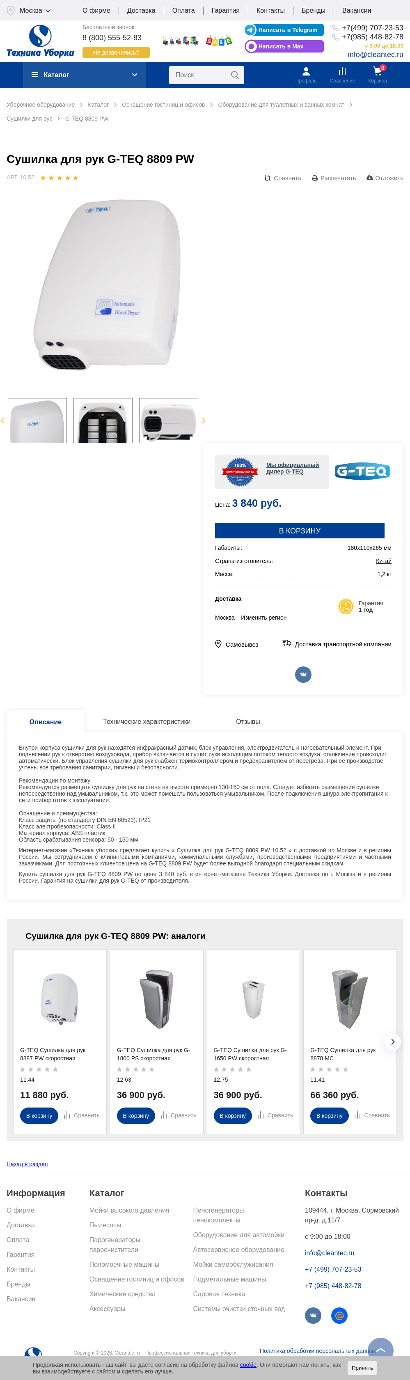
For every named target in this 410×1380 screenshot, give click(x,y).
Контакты (271, 10)
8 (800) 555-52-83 (112, 38)
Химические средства (122, 1294)
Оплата (183, 10)
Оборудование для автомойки (238, 1234)
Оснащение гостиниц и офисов (136, 1279)
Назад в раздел (27, 1164)
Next (204, 420)
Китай (384, 561)
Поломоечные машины (124, 1264)
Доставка (141, 10)
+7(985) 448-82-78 (372, 37)
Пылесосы (105, 1225)
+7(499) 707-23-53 (372, 28)
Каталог (50, 74)
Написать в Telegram (288, 30)
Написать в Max (281, 46)
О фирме (96, 10)
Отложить (389, 177)
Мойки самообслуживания (233, 1264)
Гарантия (226, 10)
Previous (2, 420)
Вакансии (356, 10)
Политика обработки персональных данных (318, 1351)
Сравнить (287, 177)
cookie (248, 1365)
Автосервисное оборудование (238, 1249)
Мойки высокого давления (129, 1210)
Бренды (313, 10)
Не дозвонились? (116, 52)
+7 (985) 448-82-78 (333, 1285)
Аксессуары (107, 1308)
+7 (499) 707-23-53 (333, 1269)
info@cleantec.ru (375, 54)
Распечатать (338, 177)
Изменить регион (263, 617)
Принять (362, 1368)
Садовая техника (219, 1294)
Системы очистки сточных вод (239, 1308)
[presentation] (393, 1042)
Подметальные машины (229, 1279)
